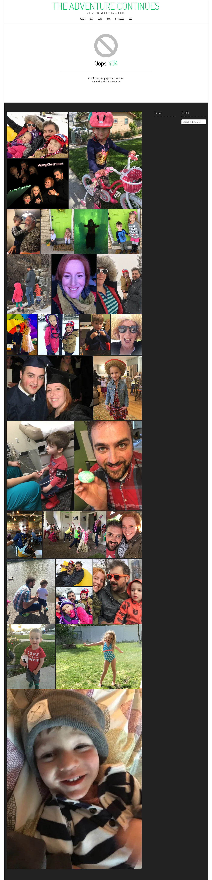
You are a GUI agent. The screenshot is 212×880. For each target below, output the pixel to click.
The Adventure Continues (106, 6)
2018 (100, 18)
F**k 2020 (119, 18)
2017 (91, 18)
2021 (130, 18)
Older (82, 18)
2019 (108, 18)
